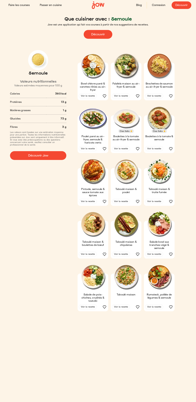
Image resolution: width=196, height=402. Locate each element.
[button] (93, 77)
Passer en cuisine (51, 5)
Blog (138, 5)
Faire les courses (19, 5)
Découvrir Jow (38, 155)
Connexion (158, 5)
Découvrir (181, 5)
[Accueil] (98, 5)
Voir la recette (88, 95)
